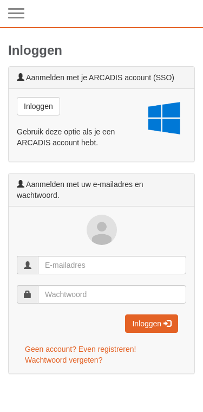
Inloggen (38, 106)
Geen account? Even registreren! (80, 349)
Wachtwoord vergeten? (63, 360)
